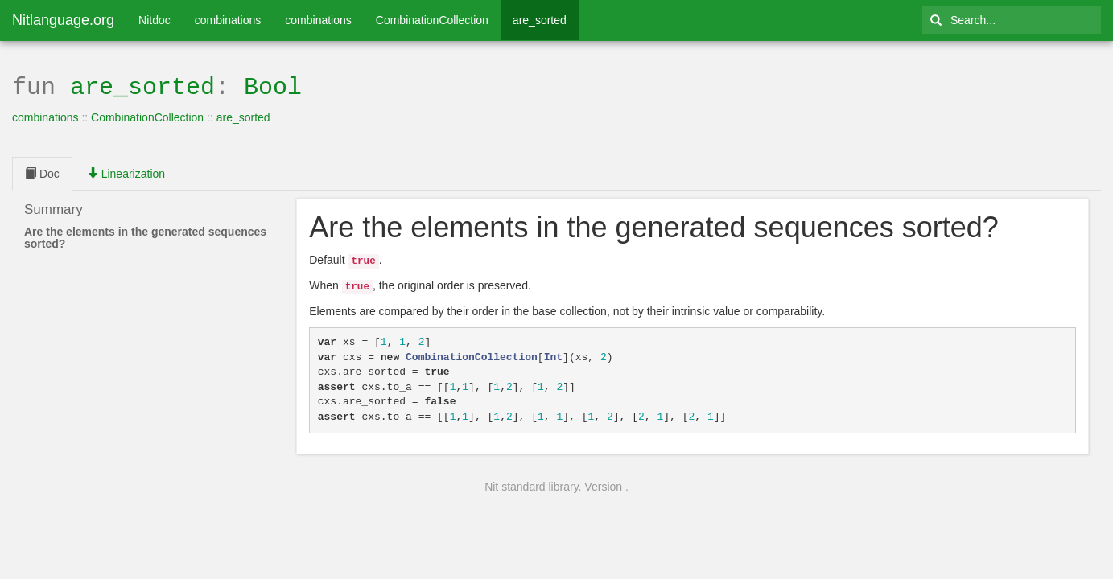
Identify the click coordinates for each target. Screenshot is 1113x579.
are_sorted (540, 20)
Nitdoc (154, 20)
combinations (228, 20)
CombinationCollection (432, 20)
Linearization (126, 172)
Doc (42, 172)
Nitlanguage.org (63, 20)
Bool (273, 85)
